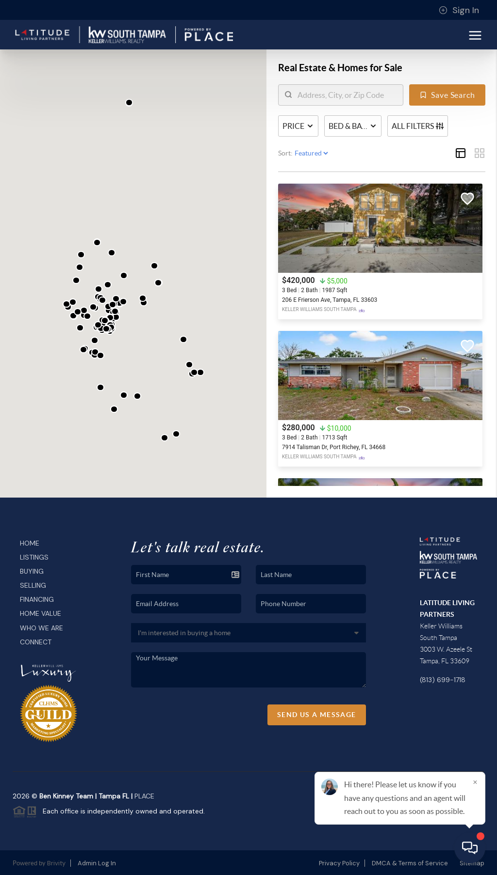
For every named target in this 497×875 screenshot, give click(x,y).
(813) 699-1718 (442, 679)
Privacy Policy (339, 863)
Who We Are (41, 628)
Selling (33, 585)
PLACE (144, 796)
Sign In (459, 10)
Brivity (56, 863)
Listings (34, 557)
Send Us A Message (316, 715)
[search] (347, 95)
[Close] (475, 782)
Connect (35, 642)
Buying (32, 571)
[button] (79, 267)
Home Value (40, 613)
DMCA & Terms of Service (410, 863)
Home (29, 543)
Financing (37, 599)
